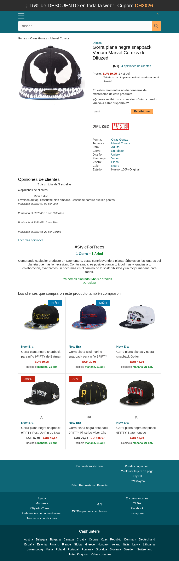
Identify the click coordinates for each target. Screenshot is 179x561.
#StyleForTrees (42, 508)
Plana (115, 162)
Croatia (81, 539)
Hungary (103, 544)
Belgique (41, 539)
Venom (115, 158)
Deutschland (147, 539)
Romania (87, 549)
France (66, 544)
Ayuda (42, 498)
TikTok (137, 503)
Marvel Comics (60, 38)
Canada (69, 539)
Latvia (136, 544)
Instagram (137, 513)
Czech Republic (111, 539)
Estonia (42, 544)
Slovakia (101, 549)
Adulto (115, 147)
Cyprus (93, 539)
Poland (60, 549)
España (29, 544)
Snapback (117, 150)
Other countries (101, 554)
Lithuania (149, 544)
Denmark (130, 539)
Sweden (129, 549)
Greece (90, 544)
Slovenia (115, 549)
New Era (27, 346)
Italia (126, 544)
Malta (49, 549)
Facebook (137, 508)
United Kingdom (78, 554)
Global (78, 544)
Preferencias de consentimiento (42, 513)
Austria (28, 539)
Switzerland (144, 549)
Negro (115, 165)
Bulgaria (55, 539)
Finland (54, 544)
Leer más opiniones (30, 240)
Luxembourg (35, 549)
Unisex (115, 154)
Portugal (73, 549)
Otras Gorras (38, 38)
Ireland (115, 544)
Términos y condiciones (42, 518)
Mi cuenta (42, 503)
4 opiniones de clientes (136, 66)
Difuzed (97, 42)
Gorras (23, 38)
